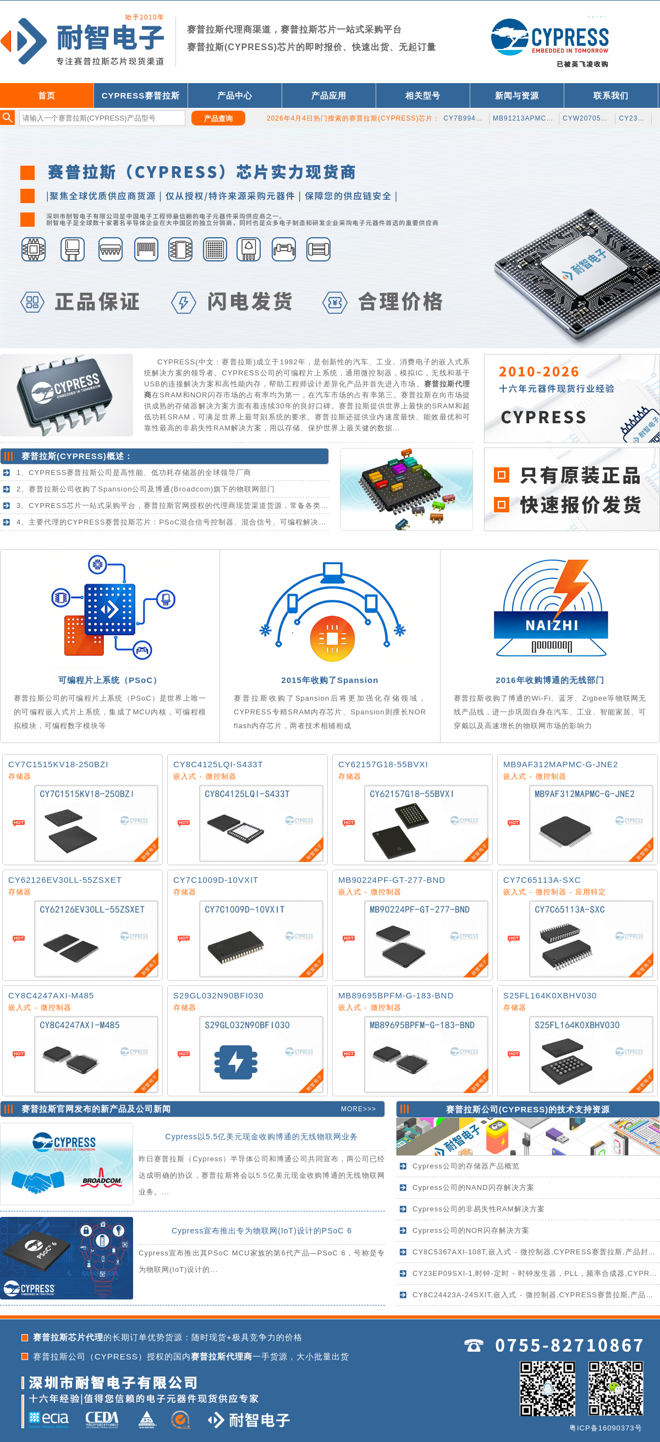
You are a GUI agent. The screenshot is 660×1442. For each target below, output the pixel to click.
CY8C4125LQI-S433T (218, 764)
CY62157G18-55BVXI (383, 764)
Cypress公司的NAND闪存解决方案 (474, 1187)
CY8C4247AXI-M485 (51, 995)
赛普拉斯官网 (47, 1108)
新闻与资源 (517, 95)
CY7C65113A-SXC (542, 879)
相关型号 (423, 95)
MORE (352, 1109)
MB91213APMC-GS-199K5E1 (543, 118)
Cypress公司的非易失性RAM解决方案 (479, 1209)
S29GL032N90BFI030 (218, 995)
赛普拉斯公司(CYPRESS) (497, 1109)
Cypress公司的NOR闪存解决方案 (471, 1230)
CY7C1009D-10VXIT (215, 879)
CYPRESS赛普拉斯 (141, 95)
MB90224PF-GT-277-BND (392, 879)
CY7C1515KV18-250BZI (58, 764)
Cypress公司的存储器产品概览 (466, 1166)
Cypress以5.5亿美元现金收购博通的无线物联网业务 (262, 1136)
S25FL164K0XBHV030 (550, 995)
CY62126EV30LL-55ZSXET (65, 879)
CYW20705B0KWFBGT (602, 118)
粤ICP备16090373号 (605, 1428)
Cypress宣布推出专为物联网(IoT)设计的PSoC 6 (262, 1230)
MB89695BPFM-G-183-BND (396, 995)
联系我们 (611, 95)
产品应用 (328, 95)
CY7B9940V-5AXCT (477, 118)
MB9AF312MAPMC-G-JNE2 (560, 764)
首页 (47, 95)
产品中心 (234, 95)
